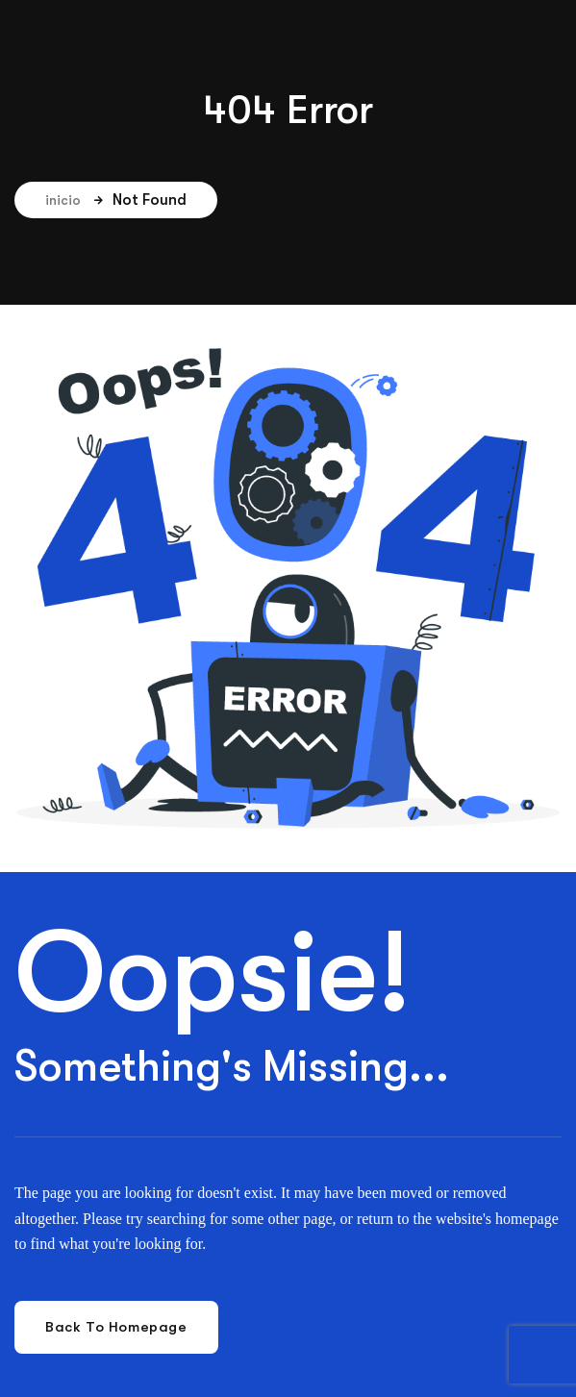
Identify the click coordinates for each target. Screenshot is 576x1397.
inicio (74, 200)
